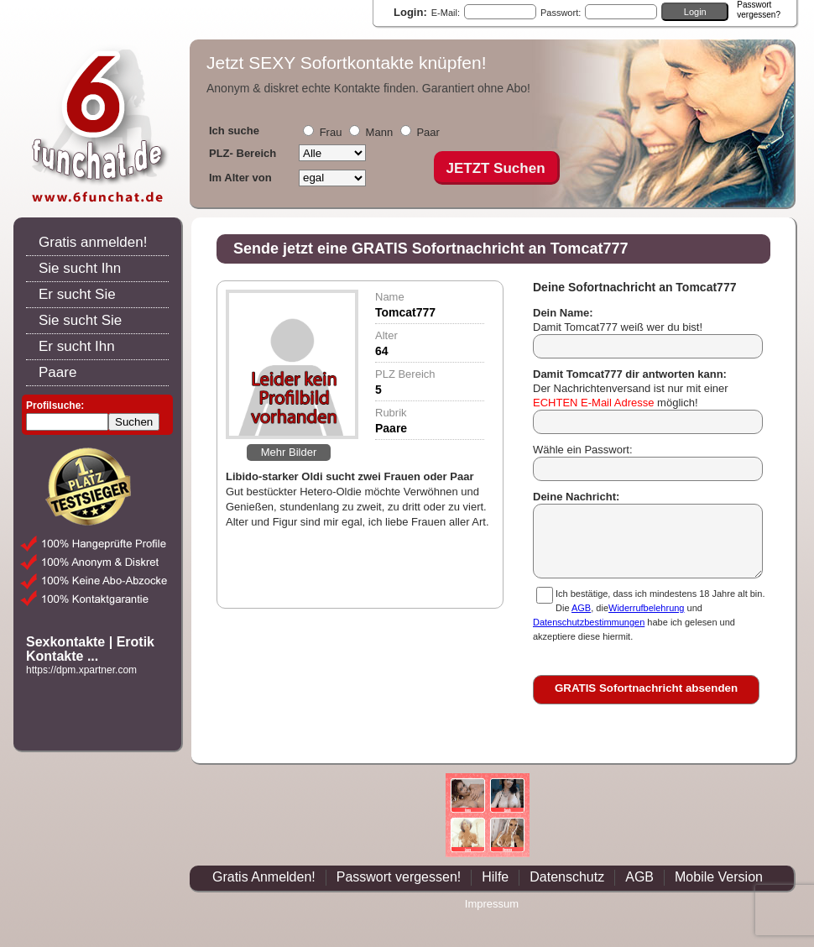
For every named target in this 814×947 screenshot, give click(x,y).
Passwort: (560, 13)
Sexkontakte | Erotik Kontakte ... (90, 649)
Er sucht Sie (77, 294)
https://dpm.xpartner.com (81, 670)
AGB (581, 608)
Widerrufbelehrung (646, 608)
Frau (331, 132)
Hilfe (495, 877)
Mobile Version (719, 877)
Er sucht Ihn (77, 346)
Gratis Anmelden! (264, 877)
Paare (57, 372)
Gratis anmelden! (93, 242)
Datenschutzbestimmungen (588, 622)
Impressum (492, 903)
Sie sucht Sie (80, 320)
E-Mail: (445, 13)
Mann (380, 132)
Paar (427, 132)
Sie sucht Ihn (80, 268)
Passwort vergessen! (399, 877)
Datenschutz (567, 877)
